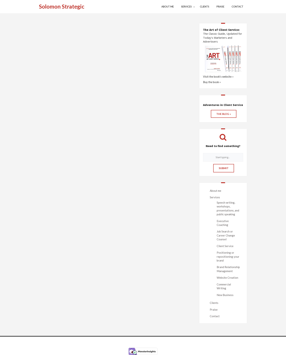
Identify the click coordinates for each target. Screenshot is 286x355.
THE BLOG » (223, 113)
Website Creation (227, 277)
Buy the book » (212, 82)
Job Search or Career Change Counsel (226, 235)
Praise (214, 309)
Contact (215, 316)
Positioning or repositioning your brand (228, 256)
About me (215, 190)
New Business (225, 295)
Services (215, 197)
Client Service (225, 246)
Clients (214, 302)
